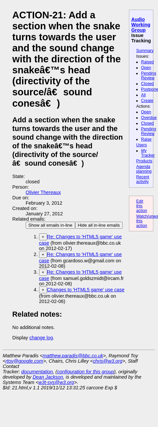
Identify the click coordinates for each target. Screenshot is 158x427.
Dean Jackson (48, 377)
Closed (147, 83)
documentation (37, 371)
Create (147, 100)
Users (141, 145)
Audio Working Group (140, 25)
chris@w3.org (107, 361)
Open (146, 67)
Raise (146, 139)
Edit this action (141, 206)
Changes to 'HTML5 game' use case (86, 289)
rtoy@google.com (24, 361)
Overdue (149, 117)
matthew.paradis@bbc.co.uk (73, 355)
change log (41, 337)
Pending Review (148, 75)
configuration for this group (85, 371)
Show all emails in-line (50, 225)
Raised (147, 62)
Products (144, 161)
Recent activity (142, 179)
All (143, 95)
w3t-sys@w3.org (56, 382)
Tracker (148, 153)
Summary (145, 50)
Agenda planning (144, 169)
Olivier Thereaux (43, 192)
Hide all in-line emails (99, 225)
